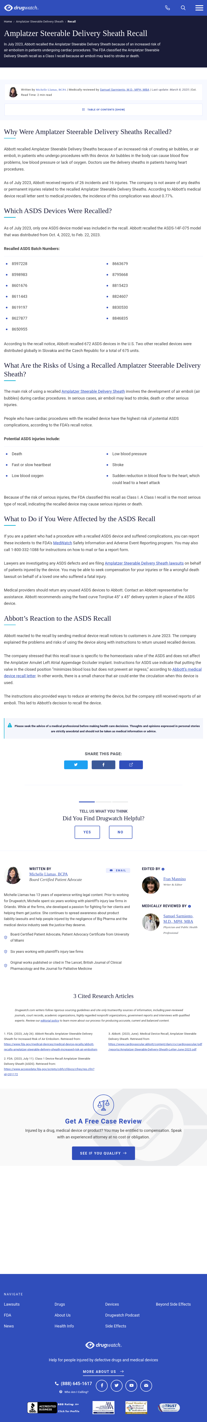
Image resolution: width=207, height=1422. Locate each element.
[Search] (183, 8)
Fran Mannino (174, 879)
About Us (63, 1315)
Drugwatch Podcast (122, 1315)
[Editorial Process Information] (163, 868)
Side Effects (115, 1326)
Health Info (64, 1326)
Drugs (60, 1304)
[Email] (118, 870)
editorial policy (49, 1020)
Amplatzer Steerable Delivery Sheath (39, 21)
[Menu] (199, 8)
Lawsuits (12, 1304)
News (9, 1326)
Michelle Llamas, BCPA (51, 89)
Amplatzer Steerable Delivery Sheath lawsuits (144, 563)
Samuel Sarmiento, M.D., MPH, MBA (124, 89)
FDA (7, 1315)
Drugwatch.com (21, 8)
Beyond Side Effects (173, 1304)
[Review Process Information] (189, 905)
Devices (112, 1304)
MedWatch (62, 543)
